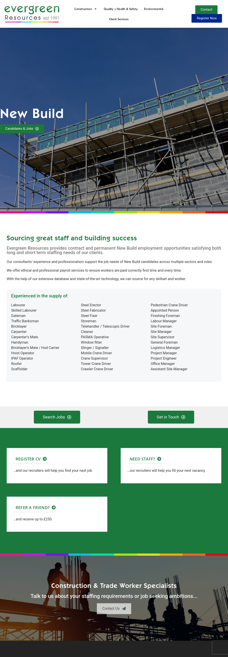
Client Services (118, 19)
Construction (85, 9)
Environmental (153, 9)
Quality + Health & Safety (120, 9)
